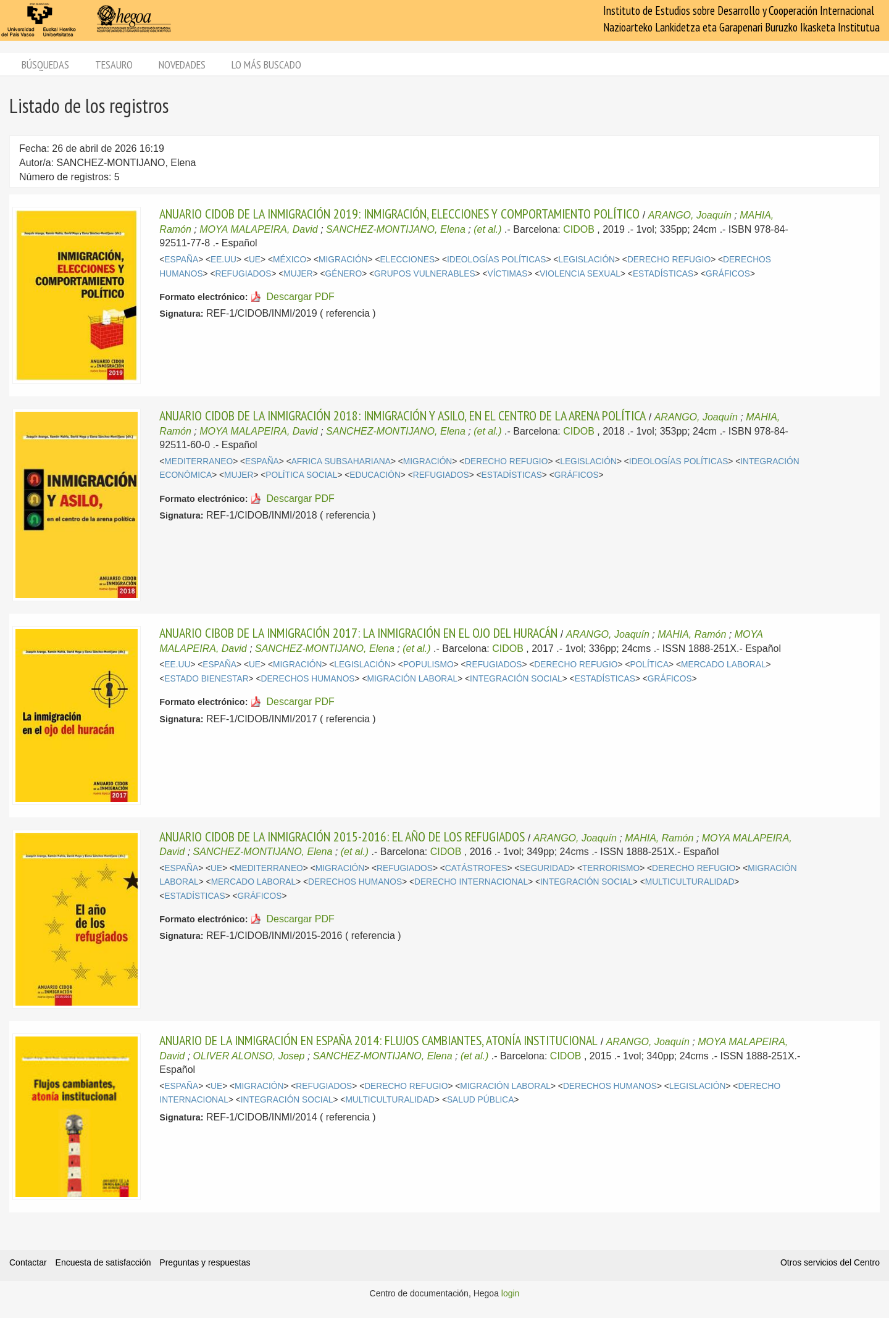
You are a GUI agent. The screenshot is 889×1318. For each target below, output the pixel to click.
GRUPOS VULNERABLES (424, 273)
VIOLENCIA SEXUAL (580, 273)
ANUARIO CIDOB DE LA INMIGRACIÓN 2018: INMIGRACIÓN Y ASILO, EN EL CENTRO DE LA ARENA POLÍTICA (402, 415)
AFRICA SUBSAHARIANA (341, 461)
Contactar (28, 1262)
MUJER (297, 273)
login (510, 1293)
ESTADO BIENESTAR (206, 678)
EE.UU (223, 259)
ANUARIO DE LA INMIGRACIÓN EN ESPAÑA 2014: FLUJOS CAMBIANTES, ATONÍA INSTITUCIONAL (378, 1040)
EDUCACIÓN (375, 475)
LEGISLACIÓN (586, 259)
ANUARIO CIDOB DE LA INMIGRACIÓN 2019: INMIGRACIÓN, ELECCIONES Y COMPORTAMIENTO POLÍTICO (399, 213)
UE (255, 259)
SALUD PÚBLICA (480, 1099)
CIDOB (579, 229)
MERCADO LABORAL (723, 664)
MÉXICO (289, 259)
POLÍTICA (649, 664)
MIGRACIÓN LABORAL (412, 678)
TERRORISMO (611, 868)
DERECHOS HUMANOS (308, 678)
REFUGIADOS (243, 273)
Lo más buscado (266, 64)
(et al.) (487, 229)
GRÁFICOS (728, 273)
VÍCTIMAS (507, 273)
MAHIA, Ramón (691, 634)
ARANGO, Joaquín (690, 215)
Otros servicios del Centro (830, 1262)
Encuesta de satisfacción (103, 1262)
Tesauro (114, 64)
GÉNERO (343, 273)
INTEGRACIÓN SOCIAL (516, 678)
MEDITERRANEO (198, 461)
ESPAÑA (181, 259)
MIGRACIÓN (343, 259)
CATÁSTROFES (476, 868)
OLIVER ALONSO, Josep (249, 1056)
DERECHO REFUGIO (669, 259)
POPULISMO (428, 664)
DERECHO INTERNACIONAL (471, 881)
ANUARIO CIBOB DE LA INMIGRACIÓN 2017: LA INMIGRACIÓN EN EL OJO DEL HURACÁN (358, 632)
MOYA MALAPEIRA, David (258, 229)
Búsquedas (45, 64)
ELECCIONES (407, 259)
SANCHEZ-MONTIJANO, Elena (395, 229)
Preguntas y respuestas (204, 1262)
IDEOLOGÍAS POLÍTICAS (496, 259)
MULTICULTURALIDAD (690, 881)
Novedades (182, 64)
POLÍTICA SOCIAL (301, 475)
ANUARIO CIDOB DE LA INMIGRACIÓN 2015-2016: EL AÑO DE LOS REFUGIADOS (342, 836)
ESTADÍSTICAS (663, 273)
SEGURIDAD (544, 868)
